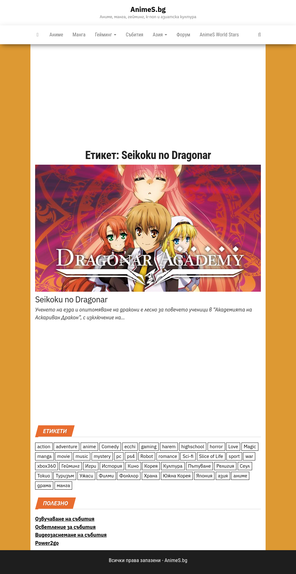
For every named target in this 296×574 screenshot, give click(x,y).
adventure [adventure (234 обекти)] (66, 446)
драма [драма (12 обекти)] (44, 485)
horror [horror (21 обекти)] (216, 446)
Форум (183, 35)
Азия (160, 35)
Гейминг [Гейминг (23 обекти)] (70, 466)
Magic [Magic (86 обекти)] (250, 446)
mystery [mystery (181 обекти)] (102, 456)
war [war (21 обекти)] (249, 456)
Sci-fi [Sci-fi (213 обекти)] (187, 456)
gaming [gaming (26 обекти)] (148, 446)
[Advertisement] (148, 91)
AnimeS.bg (148, 9)
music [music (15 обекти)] (82, 456)
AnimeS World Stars (219, 35)
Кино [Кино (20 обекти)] (133, 466)
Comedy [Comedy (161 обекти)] (110, 446)
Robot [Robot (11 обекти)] (146, 456)
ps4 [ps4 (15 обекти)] (131, 456)
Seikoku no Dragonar (71, 299)
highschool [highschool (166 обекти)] (192, 446)
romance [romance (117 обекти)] (168, 456)
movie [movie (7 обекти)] (63, 456)
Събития (134, 35)
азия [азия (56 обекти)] (223, 476)
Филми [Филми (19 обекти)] (106, 476)
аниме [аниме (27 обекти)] (240, 476)
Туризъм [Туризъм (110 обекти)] (65, 476)
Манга (79, 35)
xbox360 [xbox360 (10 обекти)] (46, 466)
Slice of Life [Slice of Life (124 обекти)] (211, 456)
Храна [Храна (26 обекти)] (150, 476)
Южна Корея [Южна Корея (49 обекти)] (177, 476)
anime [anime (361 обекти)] (89, 446)
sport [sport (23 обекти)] (234, 456)
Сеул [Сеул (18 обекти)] (245, 466)
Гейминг (105, 35)
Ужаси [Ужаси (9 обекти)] (86, 476)
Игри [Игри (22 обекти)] (90, 466)
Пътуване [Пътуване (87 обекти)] (199, 466)
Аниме (56, 35)
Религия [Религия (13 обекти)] (225, 466)
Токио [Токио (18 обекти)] (43, 476)
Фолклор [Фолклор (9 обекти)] (128, 476)
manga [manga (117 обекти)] (44, 456)
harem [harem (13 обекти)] (169, 446)
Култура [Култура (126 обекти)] (172, 466)
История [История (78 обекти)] (112, 466)
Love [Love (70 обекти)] (233, 446)
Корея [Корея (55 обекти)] (151, 466)
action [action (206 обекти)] (43, 446)
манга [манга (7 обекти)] (63, 485)
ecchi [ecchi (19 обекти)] (130, 446)
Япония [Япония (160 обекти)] (204, 476)
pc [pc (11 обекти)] (118, 456)
